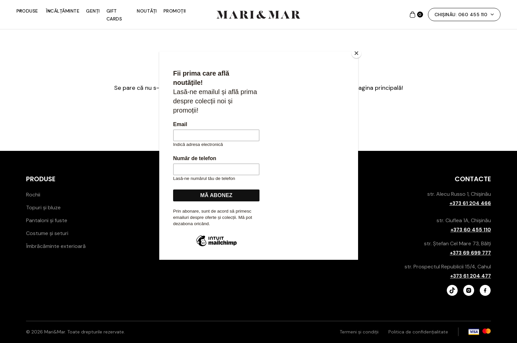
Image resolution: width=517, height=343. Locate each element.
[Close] (356, 53)
